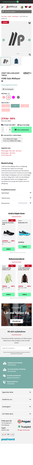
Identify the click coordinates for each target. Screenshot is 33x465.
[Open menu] (2, 7)
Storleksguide (8, 89)
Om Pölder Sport (16, 414)
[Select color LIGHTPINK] (3, 97)
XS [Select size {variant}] (5, 106)
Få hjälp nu (16, 321)
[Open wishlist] (26, 7)
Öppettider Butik (16, 392)
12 (25, 254)
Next (29, 40)
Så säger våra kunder (24, 430)
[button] (22, 7)
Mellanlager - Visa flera (8, 153)
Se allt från (6, 155)
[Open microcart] (30, 7)
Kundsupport (16, 407)
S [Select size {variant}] (15, 106)
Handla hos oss (16, 399)
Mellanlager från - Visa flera (11, 151)
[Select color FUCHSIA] (13, 97)
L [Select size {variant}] (5, 110)
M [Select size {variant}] (24, 106)
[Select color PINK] (8, 97)
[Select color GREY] (18, 97)
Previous (3, 40)
